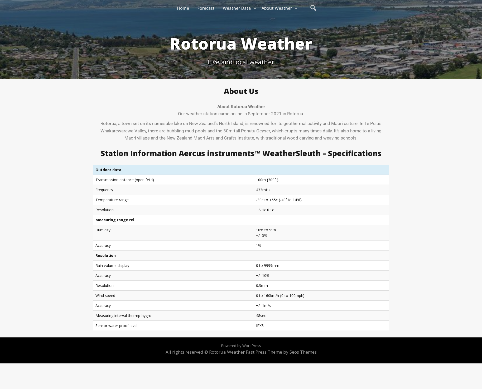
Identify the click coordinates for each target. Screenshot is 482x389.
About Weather (277, 8)
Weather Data (237, 8)
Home (183, 8)
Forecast (206, 8)
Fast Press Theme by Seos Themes (281, 352)
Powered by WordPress (241, 345)
